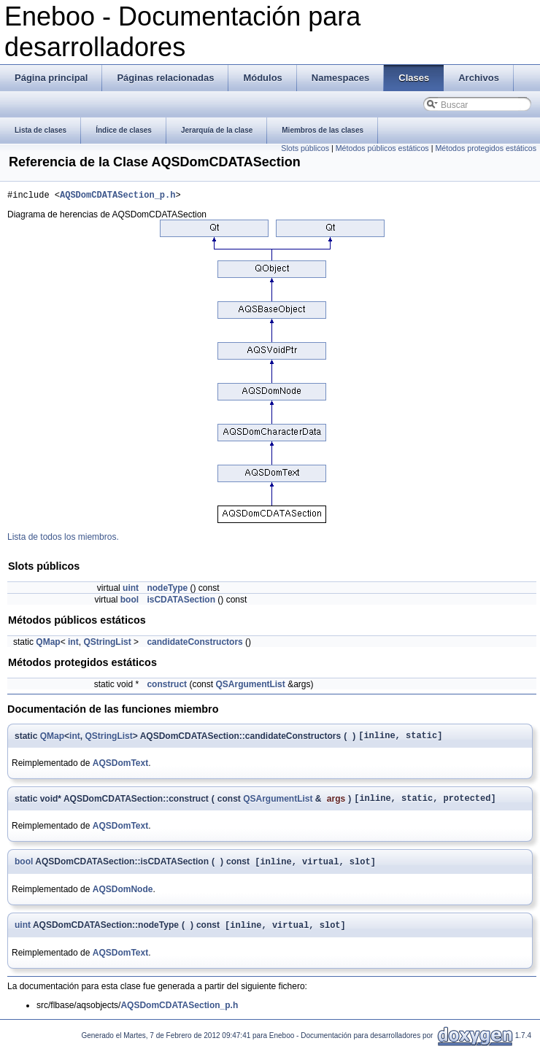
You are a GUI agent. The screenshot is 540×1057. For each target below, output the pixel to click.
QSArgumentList (250, 686)
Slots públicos (305, 148)
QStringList (107, 644)
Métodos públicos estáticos (382, 148)
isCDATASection (181, 602)
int (73, 644)
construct (167, 686)
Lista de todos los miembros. (63, 539)
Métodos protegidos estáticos (485, 148)
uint (131, 590)
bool (129, 602)
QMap (48, 644)
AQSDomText (120, 767)
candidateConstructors (194, 644)
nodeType (167, 590)
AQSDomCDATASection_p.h (117, 196)
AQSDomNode (123, 897)
